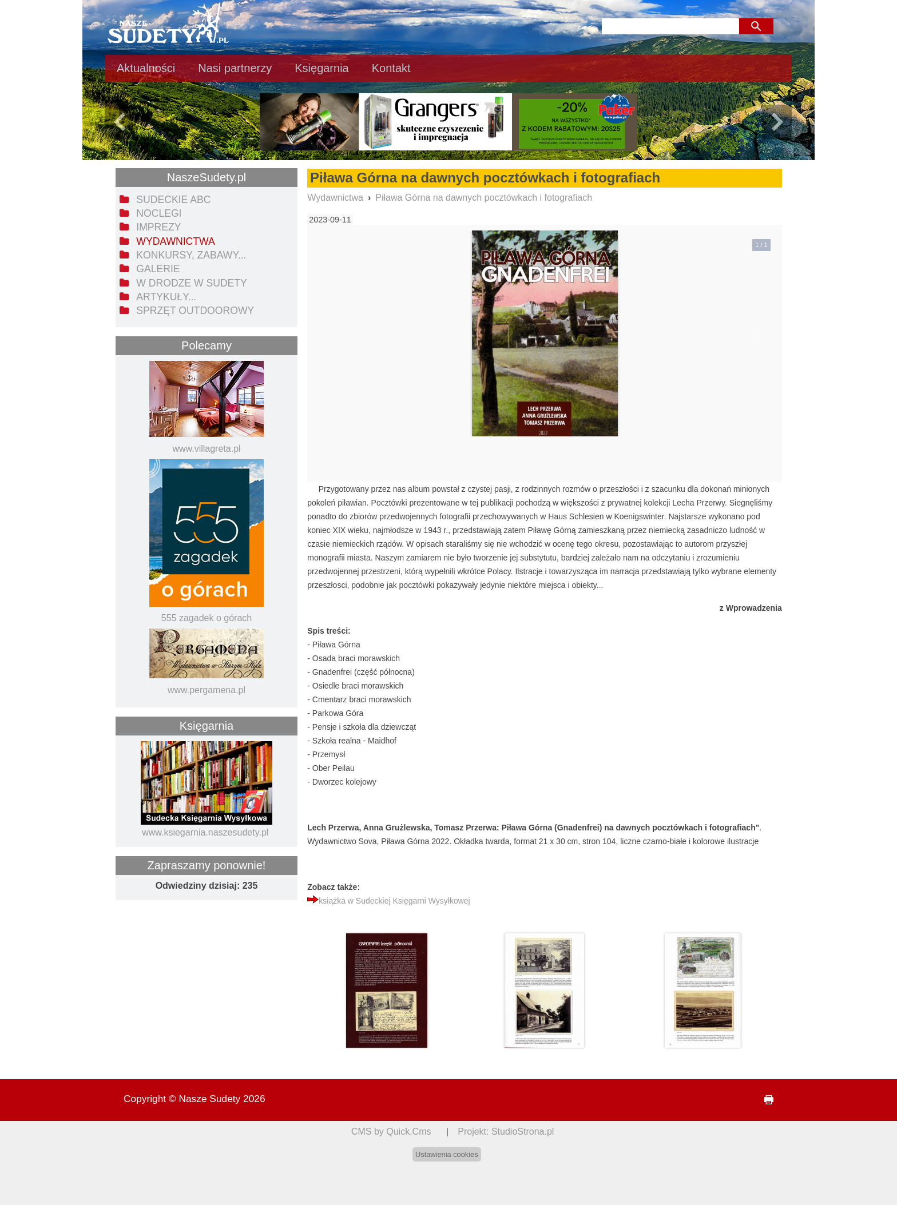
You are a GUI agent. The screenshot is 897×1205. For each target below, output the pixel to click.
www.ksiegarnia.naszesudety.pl (205, 832)
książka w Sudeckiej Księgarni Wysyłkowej (394, 900)
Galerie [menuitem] (158, 269)
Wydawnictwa (335, 197)
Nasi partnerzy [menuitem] (235, 68)
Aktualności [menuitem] (146, 68)
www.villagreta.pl (206, 449)
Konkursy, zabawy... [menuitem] (191, 255)
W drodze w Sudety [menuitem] (191, 283)
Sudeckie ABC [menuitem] (173, 199)
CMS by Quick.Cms (391, 1131)
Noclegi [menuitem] (158, 213)
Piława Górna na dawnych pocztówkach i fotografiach (483, 197)
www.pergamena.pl (206, 690)
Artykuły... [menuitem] (166, 297)
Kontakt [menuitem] (391, 68)
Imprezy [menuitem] (158, 227)
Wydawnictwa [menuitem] (175, 241)
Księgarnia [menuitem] (322, 68)
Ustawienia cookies (446, 1154)
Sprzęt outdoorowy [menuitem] (195, 310)
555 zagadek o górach (206, 618)
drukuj (764, 1100)
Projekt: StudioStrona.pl (506, 1131)
